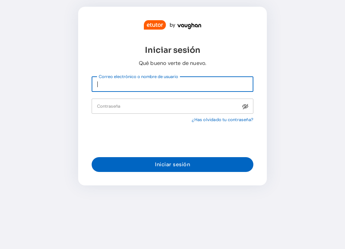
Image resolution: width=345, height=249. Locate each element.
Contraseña (108, 106)
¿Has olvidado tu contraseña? (222, 119)
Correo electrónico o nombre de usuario (138, 76)
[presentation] (143, 140)
